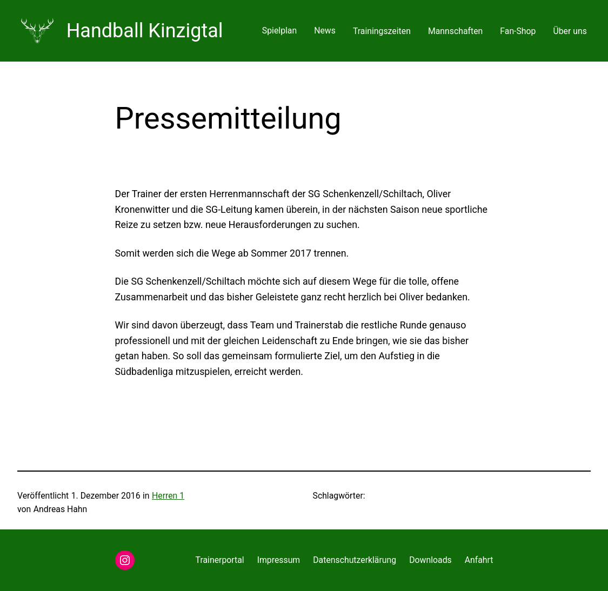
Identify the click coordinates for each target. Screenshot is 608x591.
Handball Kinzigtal (144, 30)
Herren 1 (168, 496)
